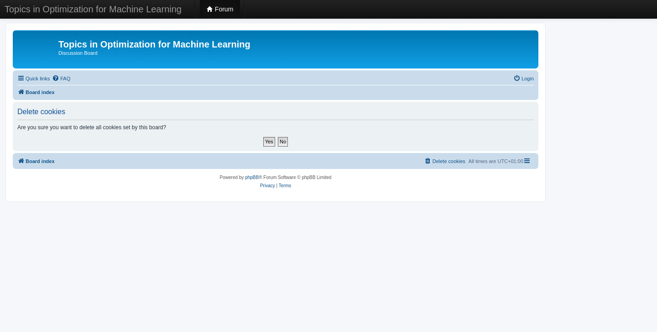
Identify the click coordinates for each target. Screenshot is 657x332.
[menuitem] (61, 78)
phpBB (252, 177)
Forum (220, 9)
